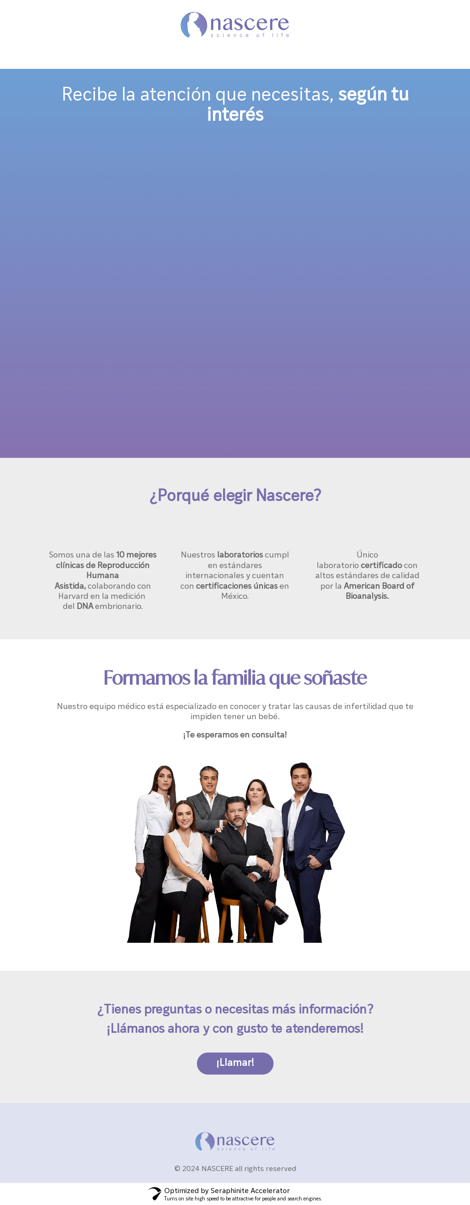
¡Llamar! (235, 1062)
